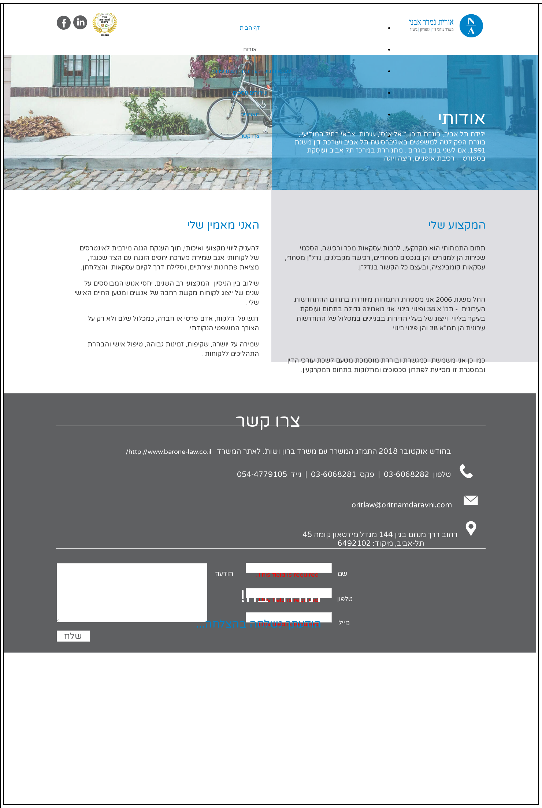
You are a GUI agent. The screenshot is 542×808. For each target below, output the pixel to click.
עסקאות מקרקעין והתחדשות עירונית (250, 71)
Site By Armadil (268, 660)
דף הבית (250, 28)
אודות (250, 49)
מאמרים (250, 114)
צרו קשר (250, 136)
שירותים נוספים (250, 92)
